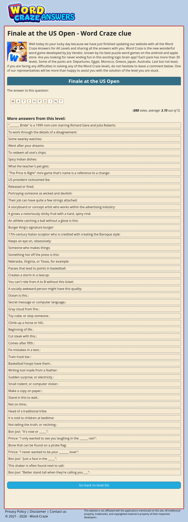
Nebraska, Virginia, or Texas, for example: (38, 261)
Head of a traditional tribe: (27, 411)
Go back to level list (94, 485)
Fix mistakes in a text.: (24, 350)
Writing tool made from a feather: (33, 370)
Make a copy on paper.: (25, 391)
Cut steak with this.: (22, 336)
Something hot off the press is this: (33, 254)
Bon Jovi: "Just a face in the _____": (32, 459)
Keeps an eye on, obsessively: (30, 241)
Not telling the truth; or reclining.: (32, 424)
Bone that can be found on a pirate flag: (37, 445)
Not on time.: (17, 404)
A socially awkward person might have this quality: (45, 289)
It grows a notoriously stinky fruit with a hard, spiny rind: (49, 214)
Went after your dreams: (26, 145)
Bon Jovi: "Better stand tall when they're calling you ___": (49, 472)
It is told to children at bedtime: (31, 418)
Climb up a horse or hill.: (26, 323)
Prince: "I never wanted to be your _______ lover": (43, 452)
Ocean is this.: (18, 295)
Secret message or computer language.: (37, 302)
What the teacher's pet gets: (28, 166)
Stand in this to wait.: (23, 397)
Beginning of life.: (21, 329)
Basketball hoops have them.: (30, 363)
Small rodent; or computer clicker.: (33, 384)
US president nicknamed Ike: (29, 179)
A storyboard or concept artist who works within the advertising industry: (61, 207)
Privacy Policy (15, 511)
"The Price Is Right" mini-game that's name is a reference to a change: (59, 173)
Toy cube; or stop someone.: (29, 316)
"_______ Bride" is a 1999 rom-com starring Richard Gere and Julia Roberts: (62, 125)
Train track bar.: (19, 357)
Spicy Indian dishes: (22, 159)
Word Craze (39, 516)
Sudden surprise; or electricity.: (31, 377)
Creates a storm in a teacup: (29, 275)
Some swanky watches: (25, 139)
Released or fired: (21, 186)
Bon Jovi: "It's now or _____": (28, 431)
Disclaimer (38, 511)
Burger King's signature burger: (31, 227)
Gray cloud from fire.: (23, 309)
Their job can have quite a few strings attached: (43, 200)
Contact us (58, 511)
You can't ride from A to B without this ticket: (41, 282)
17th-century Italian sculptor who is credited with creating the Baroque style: (64, 234)
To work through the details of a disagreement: (42, 132)
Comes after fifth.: (21, 343)
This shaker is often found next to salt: (36, 465)
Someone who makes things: (29, 248)
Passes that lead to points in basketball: (37, 268)
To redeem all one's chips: (27, 152)
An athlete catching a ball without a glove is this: (43, 220)
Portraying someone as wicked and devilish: (40, 193)
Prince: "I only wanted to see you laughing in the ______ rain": (52, 438)
